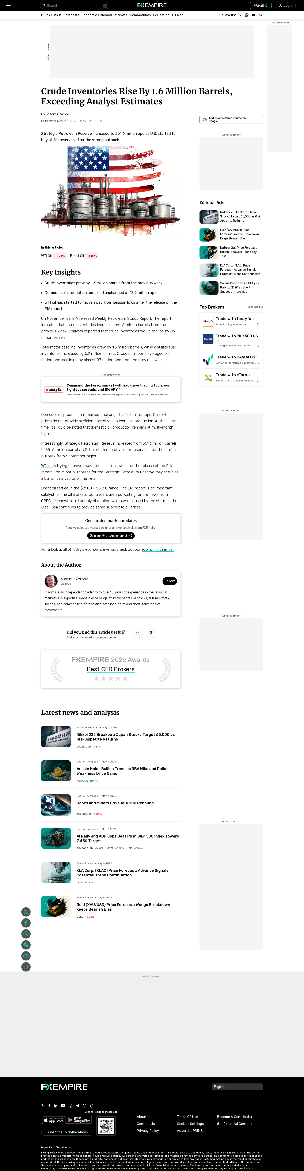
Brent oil (48, 488)
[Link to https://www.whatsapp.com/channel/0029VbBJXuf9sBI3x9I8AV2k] (111, 535)
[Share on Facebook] (26, 896)
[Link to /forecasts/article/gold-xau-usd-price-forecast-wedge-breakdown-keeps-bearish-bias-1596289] (128, 904)
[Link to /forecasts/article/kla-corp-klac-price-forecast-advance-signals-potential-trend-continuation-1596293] (128, 869)
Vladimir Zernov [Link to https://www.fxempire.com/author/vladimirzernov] (74, 579)
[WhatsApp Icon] (85, 1080)
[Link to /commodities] (140, 15)
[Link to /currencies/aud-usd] (87, 780)
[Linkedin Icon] (55, 1080)
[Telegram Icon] (77, 1080)
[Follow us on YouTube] (253, 15)
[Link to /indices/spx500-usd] (90, 848)
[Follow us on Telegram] (260, 15)
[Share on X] (26, 885)
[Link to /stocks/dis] (135, 848)
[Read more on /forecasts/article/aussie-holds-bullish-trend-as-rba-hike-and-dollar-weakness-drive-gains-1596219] (56, 770)
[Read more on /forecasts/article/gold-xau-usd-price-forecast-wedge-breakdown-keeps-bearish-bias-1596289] (56, 906)
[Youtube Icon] (63, 1080)
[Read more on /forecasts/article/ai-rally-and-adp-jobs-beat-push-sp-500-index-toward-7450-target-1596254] (56, 838)
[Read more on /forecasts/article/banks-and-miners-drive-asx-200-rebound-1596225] (56, 805)
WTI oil (46, 465)
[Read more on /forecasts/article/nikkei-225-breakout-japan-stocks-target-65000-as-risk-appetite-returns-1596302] (56, 736)
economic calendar (158, 549)
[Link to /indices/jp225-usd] (89, 746)
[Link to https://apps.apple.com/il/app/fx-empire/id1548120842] (53, 1094)
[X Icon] (43, 1080)
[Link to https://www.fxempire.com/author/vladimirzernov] (58, 114)
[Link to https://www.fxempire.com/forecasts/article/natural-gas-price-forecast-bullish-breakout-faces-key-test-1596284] (231, 252)
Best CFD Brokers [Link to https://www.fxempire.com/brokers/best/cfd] (111, 669)
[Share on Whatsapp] (26, 907)
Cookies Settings (190, 1098)
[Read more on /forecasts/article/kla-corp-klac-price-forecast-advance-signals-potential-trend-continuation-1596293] (56, 872)
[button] (7, 5)
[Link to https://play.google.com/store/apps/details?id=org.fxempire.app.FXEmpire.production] (78, 1094)
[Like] (137, 633)
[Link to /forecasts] (71, 15)
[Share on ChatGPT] (26, 918)
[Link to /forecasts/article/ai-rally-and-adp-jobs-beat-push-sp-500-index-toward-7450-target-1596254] (128, 835)
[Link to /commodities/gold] (85, 916)
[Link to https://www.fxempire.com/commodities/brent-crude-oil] (86, 256)
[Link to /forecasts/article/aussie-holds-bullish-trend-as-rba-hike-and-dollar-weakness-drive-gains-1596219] (128, 768)
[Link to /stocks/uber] (115, 848)
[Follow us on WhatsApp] (246, 15)
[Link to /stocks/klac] (85, 882)
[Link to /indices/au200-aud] (89, 814)
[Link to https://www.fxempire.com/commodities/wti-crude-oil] (55, 256)
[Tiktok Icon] (91, 1080)
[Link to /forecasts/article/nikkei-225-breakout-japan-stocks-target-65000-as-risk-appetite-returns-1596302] (128, 734)
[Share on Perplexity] (26, 929)
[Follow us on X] (240, 15)
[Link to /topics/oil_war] (177, 15)
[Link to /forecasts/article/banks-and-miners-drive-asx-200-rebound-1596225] (128, 799)
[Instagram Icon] (70, 1080)
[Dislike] (150, 633)
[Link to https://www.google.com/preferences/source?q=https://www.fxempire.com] (231, 119)
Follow (170, 581)
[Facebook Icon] (49, 1080)
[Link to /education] (161, 15)
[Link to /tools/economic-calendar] (97, 15)
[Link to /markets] (121, 15)
